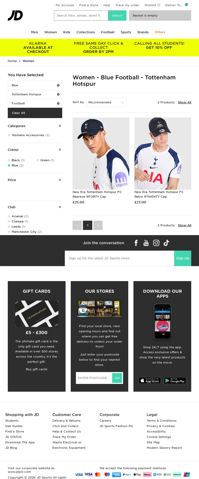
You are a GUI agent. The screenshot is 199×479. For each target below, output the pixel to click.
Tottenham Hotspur (35, 94)
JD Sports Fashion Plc (116, 426)
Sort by (78, 102)
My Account (65, 5)
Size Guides (14, 426)
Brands (142, 32)
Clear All (18, 113)
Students (12, 420)
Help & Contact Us (66, 431)
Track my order (127, 5)
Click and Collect (65, 426)
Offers (160, 32)
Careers (105, 420)
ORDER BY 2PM (99, 47)
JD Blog (11, 448)
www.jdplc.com (19, 472)
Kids (66, 32)
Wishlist (150, 5)
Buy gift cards (36, 369)
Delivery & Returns (66, 420)
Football (108, 32)
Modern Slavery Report (164, 448)
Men (34, 32)
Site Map (153, 442)
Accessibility (156, 431)
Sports (126, 32)
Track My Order (64, 437)
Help (106, 5)
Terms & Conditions (161, 420)
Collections (85, 32)
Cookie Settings (159, 437)
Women (50, 32)
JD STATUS (13, 437)
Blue (35, 85)
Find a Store (88, 5)
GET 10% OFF (159, 45)
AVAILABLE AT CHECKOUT (38, 47)
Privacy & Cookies (161, 426)
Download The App (20, 442)
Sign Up (182, 258)
